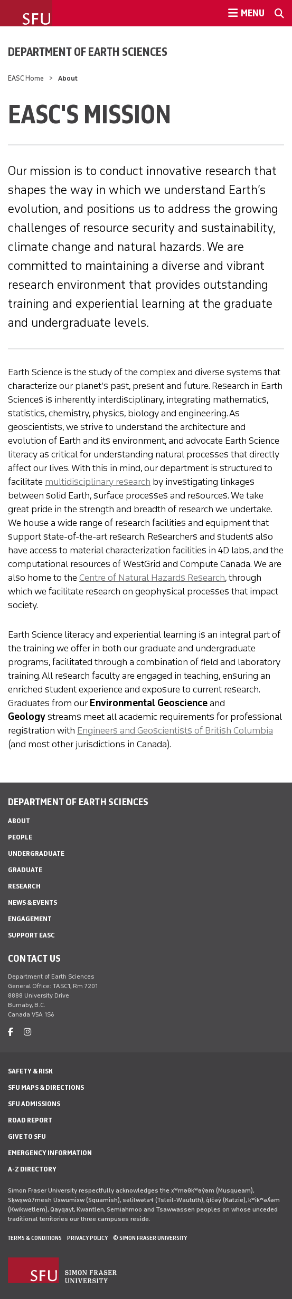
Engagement (30, 918)
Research (24, 886)
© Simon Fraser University (150, 1238)
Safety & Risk (30, 1071)
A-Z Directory (32, 1169)
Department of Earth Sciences (87, 51)
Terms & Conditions (35, 1238)
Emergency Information (50, 1152)
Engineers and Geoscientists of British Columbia (175, 730)
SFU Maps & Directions (46, 1087)
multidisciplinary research (97, 481)
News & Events (32, 902)
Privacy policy (87, 1238)
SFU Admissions (34, 1103)
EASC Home (26, 78)
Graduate (25, 869)
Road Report (30, 1120)
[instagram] (27, 1032)
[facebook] (10, 1032)
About (19, 820)
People (20, 837)
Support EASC (31, 935)
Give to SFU (27, 1136)
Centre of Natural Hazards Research (152, 577)
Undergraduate (36, 853)
